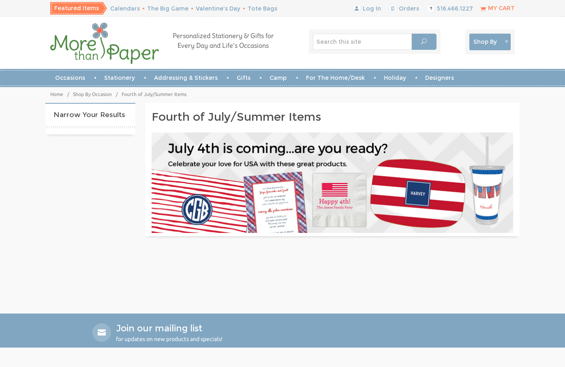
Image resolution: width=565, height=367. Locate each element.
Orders (403, 8)
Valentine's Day (218, 8)
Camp (278, 77)
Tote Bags (262, 8)
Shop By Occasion (92, 94)
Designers (439, 77)
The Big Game (167, 8)
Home (56, 94)
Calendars (125, 8)
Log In (366, 8)
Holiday (395, 77)
